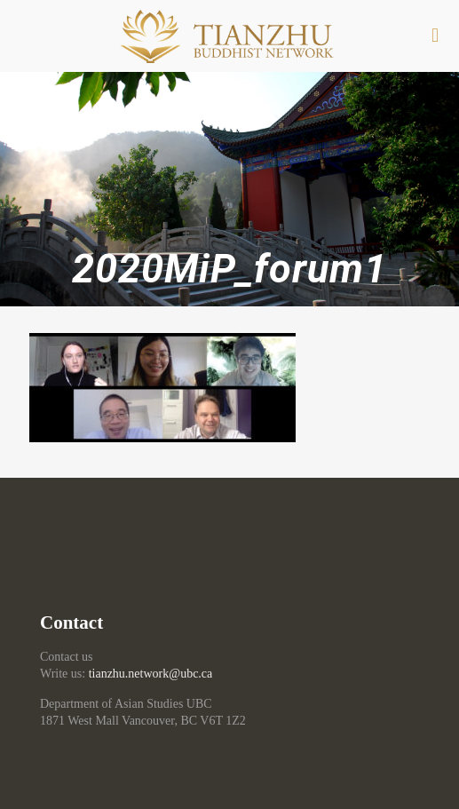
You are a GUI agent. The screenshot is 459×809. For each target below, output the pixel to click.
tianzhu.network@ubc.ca (151, 673)
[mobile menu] (435, 35)
